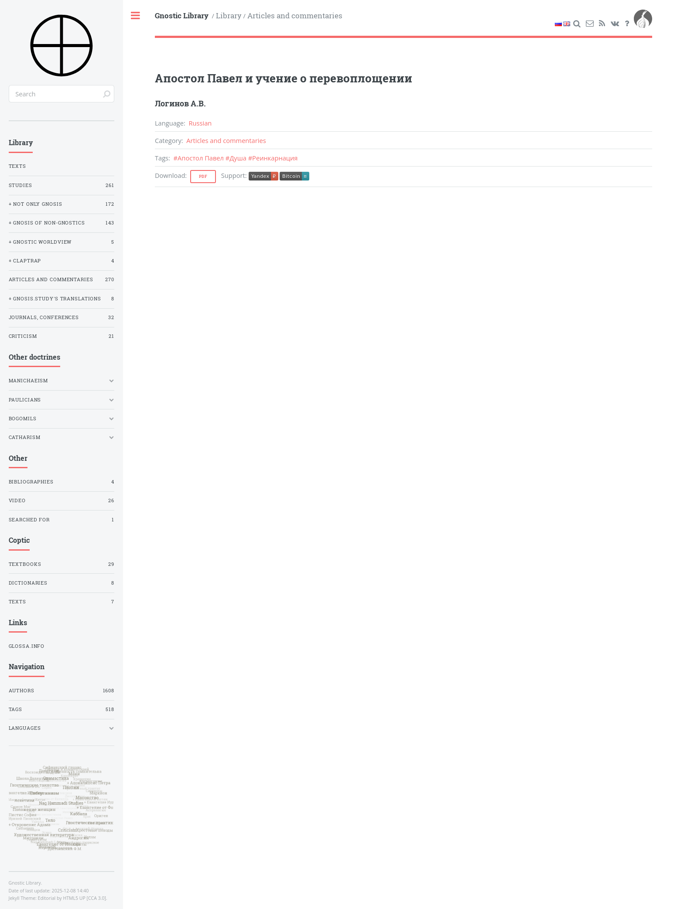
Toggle (136, 16)
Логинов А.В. (180, 103)
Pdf (203, 176)
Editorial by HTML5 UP (62, 898)
